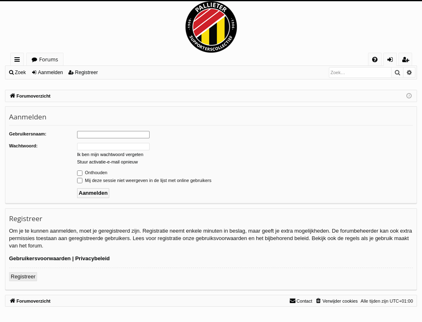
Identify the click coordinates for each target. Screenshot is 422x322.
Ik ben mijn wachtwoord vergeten (110, 154)
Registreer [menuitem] (407, 61)
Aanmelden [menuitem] (392, 61)
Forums (48, 59)
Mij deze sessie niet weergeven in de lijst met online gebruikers (144, 180)
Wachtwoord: (23, 145)
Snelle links (18, 61)
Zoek (20, 72)
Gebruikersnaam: (27, 133)
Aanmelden (50, 72)
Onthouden (92, 172)
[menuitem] (374, 59)
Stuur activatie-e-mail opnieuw (107, 161)
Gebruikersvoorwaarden (40, 258)
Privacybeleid (92, 258)
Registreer (86, 72)
